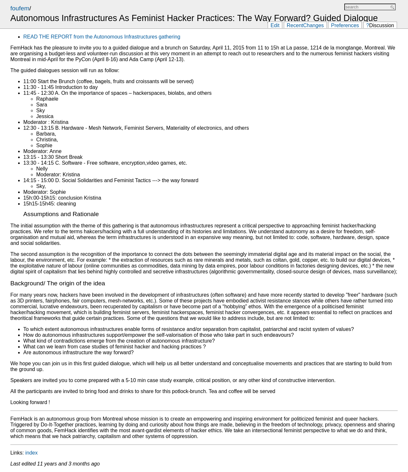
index (31, 453)
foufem (19, 8)
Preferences (345, 25)
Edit (275, 25)
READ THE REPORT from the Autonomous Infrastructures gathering (101, 36)
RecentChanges (305, 25)
